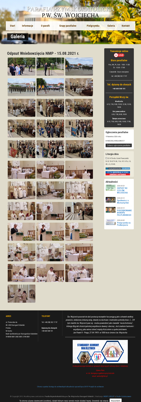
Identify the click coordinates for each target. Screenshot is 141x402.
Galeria (111, 25)
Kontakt (126, 25)
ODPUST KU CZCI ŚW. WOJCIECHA (122, 190)
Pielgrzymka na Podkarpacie (124, 224)
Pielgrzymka (93, 25)
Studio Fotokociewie (123, 396)
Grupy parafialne (67, 25)
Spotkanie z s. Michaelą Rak (123, 201)
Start (12, 25)
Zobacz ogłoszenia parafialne (118, 145)
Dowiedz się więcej (100, 401)
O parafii (45, 25)
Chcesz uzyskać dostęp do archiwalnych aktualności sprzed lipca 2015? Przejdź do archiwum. (70, 387)
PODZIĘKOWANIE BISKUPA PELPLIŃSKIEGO (124, 212)
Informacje (27, 25)
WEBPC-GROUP (108, 396)
